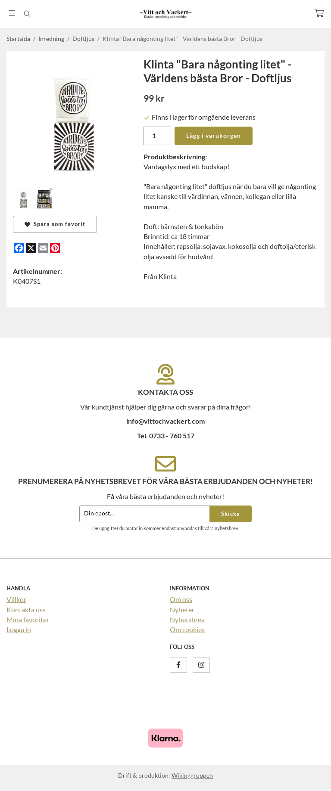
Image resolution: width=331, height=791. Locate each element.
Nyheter (182, 609)
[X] (31, 248)
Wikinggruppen (192, 775)
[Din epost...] (144, 514)
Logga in (18, 629)
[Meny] (11, 13)
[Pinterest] (55, 248)
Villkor (16, 599)
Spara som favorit (55, 223)
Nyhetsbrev (187, 619)
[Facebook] (19, 248)
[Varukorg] (319, 13)
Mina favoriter (27, 619)
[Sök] (26, 14)
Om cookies (187, 629)
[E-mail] (43, 248)
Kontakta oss (26, 609)
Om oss (181, 599)
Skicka (230, 513)
